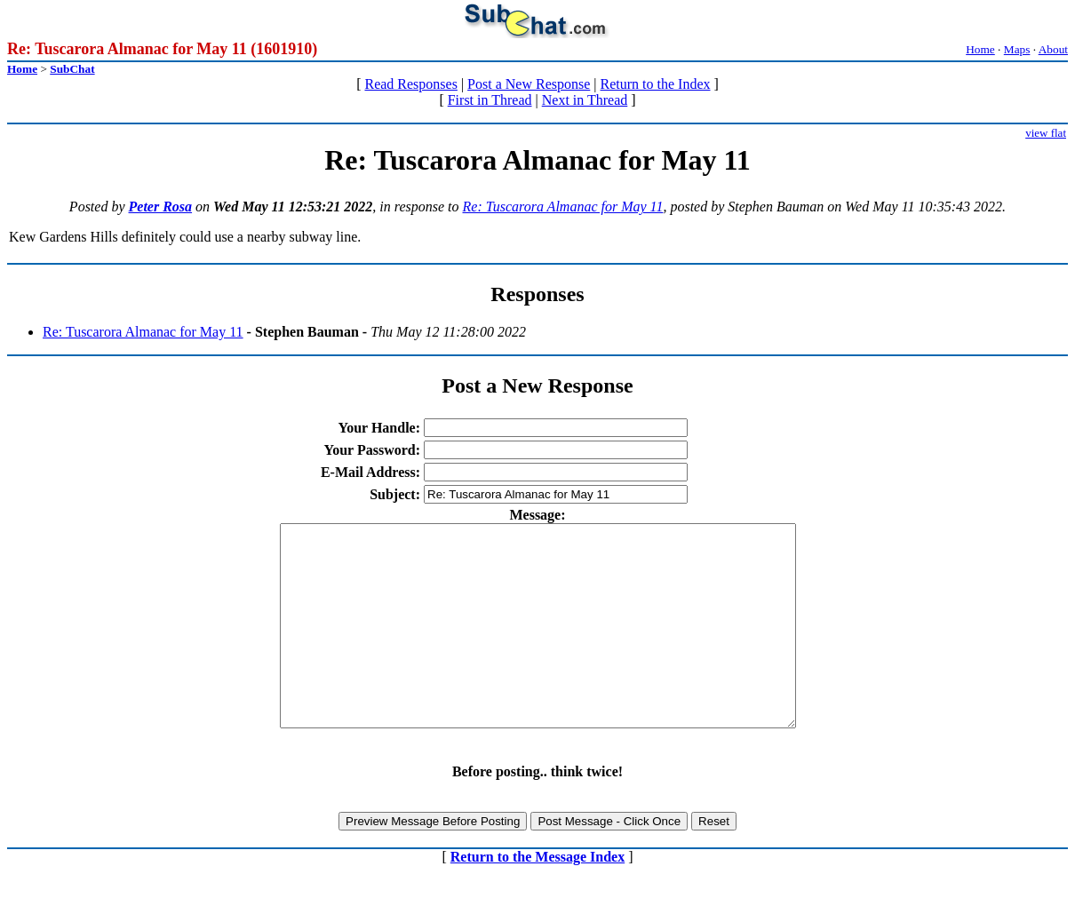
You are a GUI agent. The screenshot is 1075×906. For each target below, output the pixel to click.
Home (980, 49)
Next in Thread (585, 99)
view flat (1045, 132)
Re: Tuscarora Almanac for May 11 (563, 206)
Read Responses (410, 83)
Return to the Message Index (537, 896)
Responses (537, 294)
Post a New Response (528, 83)
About (1053, 49)
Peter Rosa (161, 206)
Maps (1017, 49)
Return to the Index (656, 83)
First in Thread (490, 99)
